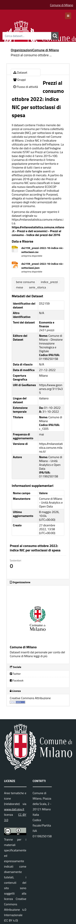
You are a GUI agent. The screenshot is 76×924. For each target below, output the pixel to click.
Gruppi (19, 79)
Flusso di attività (25, 86)
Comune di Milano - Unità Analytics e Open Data (51, 502)
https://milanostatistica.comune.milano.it (37, 221)
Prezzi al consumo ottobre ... (31, 55)
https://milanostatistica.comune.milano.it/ (51, 447)
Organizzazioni (22, 50)
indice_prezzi (49, 282)
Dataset (20, 72)
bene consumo (25, 282)
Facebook (16, 680)
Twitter (15, 674)
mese (19, 287)
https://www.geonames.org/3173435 (51, 389)
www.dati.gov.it (14, 809)
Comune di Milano (61, 5)
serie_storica (37, 287)
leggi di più (40, 656)
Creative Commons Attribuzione (30, 698)
